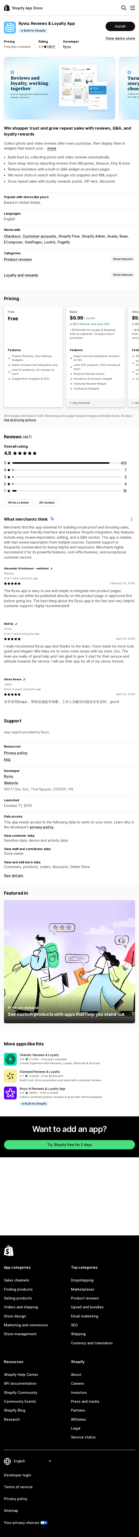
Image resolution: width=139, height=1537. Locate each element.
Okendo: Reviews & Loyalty (39, 1055)
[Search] (123, 7)
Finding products (18, 1289)
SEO (74, 1325)
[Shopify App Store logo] (23, 7)
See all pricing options (20, 420)
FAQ (7, 760)
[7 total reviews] (126, 470)
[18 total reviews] (125, 491)
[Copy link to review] (52, 569)
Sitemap (11, 1510)
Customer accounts (39, 236)
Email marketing (84, 1316)
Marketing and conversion (26, 1325)
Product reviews (18, 259)
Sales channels (16, 1280)
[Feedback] (131, 519)
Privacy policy (16, 753)
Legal (75, 1428)
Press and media (85, 1401)
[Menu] (132, 7)
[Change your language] (32, 1461)
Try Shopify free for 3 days (69, 1145)
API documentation (20, 1383)
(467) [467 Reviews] (51, 47)
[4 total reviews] (126, 484)
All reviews (47, 502)
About (76, 1374)
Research (12, 1419)
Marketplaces (82, 1289)
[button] (69, 1059)
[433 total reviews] (124, 463)
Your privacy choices (21, 1522)
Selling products (18, 1298)
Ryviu (67, 47)
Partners (78, 1410)
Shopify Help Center (21, 1374)
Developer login (17, 1475)
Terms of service (18, 1487)
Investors (79, 1392)
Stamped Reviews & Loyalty (40, 1072)
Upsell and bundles (87, 1307)
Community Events (20, 1401)
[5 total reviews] (126, 477)
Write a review (18, 502)
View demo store (120, 38)
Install (120, 26)
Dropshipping (82, 1280)
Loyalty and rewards (21, 275)
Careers (77, 1383)
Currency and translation (91, 1343)
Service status (83, 1437)
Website (11, 783)
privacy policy (42, 827)
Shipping (78, 1334)
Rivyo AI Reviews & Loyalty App (42, 1089)
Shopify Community (20, 1392)
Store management (20, 1334)
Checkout (12, 236)
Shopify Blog (14, 1410)
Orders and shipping (21, 1307)
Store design (15, 1316)
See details (13, 875)
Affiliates (78, 1419)
